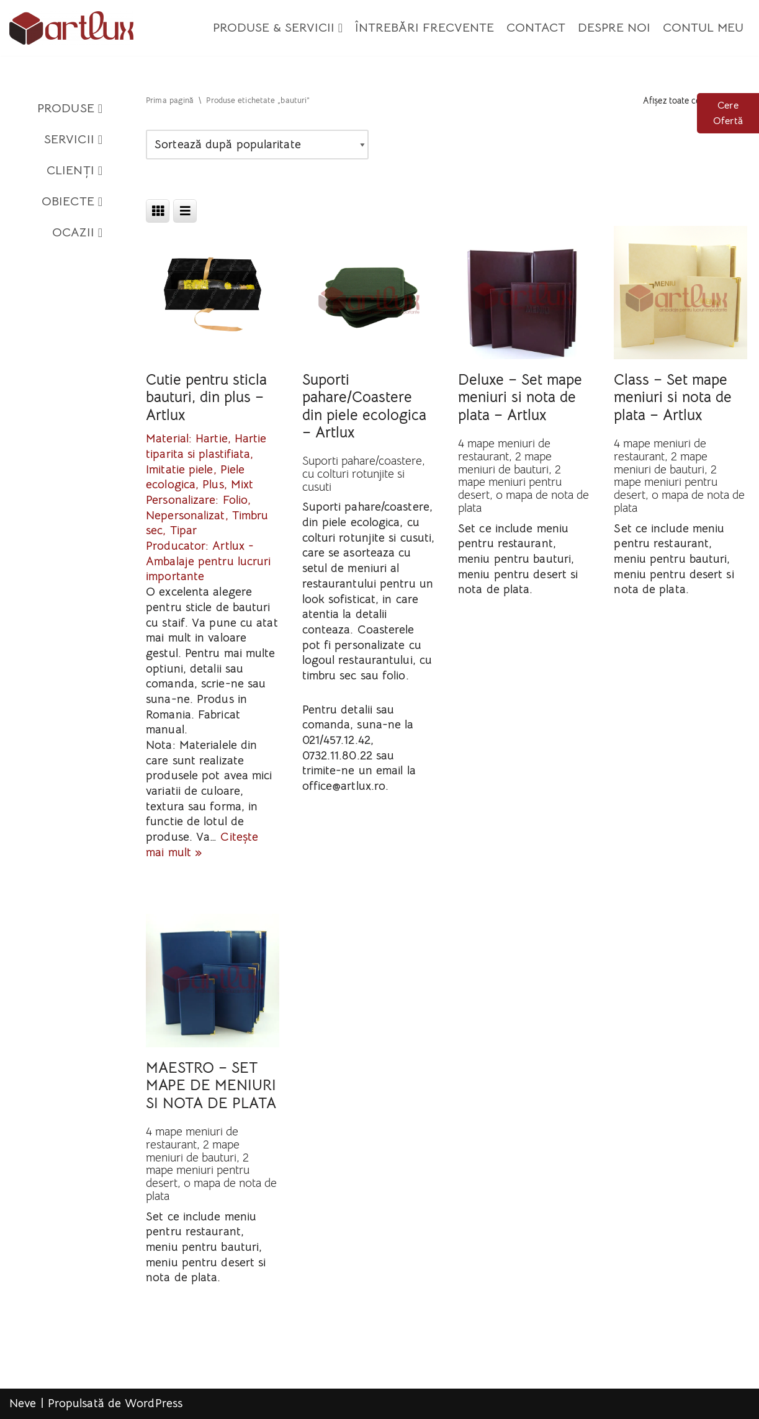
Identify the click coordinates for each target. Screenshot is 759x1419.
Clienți (74, 170)
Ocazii (77, 232)
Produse (69, 108)
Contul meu (703, 27)
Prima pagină (170, 100)
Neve (22, 1403)
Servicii (73, 139)
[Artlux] (71, 28)
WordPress (153, 1403)
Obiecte (72, 201)
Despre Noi (614, 27)
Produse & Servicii (278, 27)
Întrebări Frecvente (424, 27)
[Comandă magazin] (257, 145)
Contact (535, 27)
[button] (340, 27)
